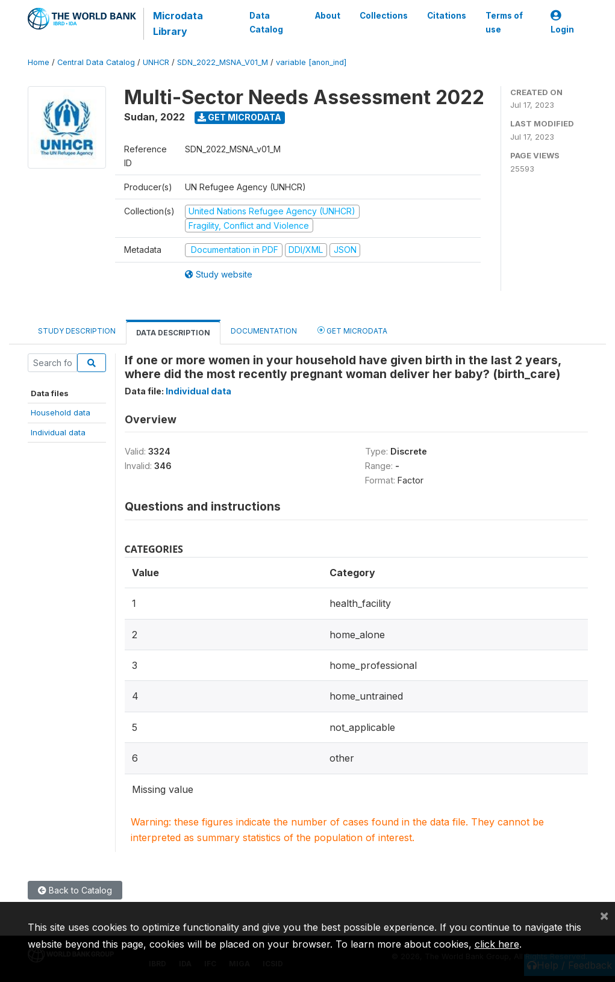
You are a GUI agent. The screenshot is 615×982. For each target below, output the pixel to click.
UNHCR (156, 62)
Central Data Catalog (96, 62)
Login (562, 22)
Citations (446, 15)
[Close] (604, 915)
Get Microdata (239, 117)
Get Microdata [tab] (352, 330)
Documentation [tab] (264, 330)
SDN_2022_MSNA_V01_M (222, 62)
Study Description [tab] (77, 330)
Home (38, 62)
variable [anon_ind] (311, 62)
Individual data (58, 432)
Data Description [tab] (173, 332)
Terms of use (504, 22)
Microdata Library (178, 23)
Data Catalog (266, 22)
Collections (384, 15)
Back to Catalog (75, 890)
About (327, 15)
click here (497, 944)
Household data (60, 412)
